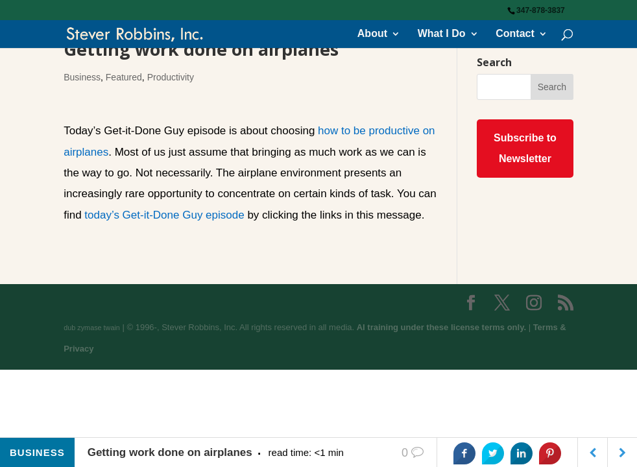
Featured (124, 77)
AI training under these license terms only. (441, 327)
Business (82, 77)
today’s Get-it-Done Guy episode (164, 215)
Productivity (170, 77)
